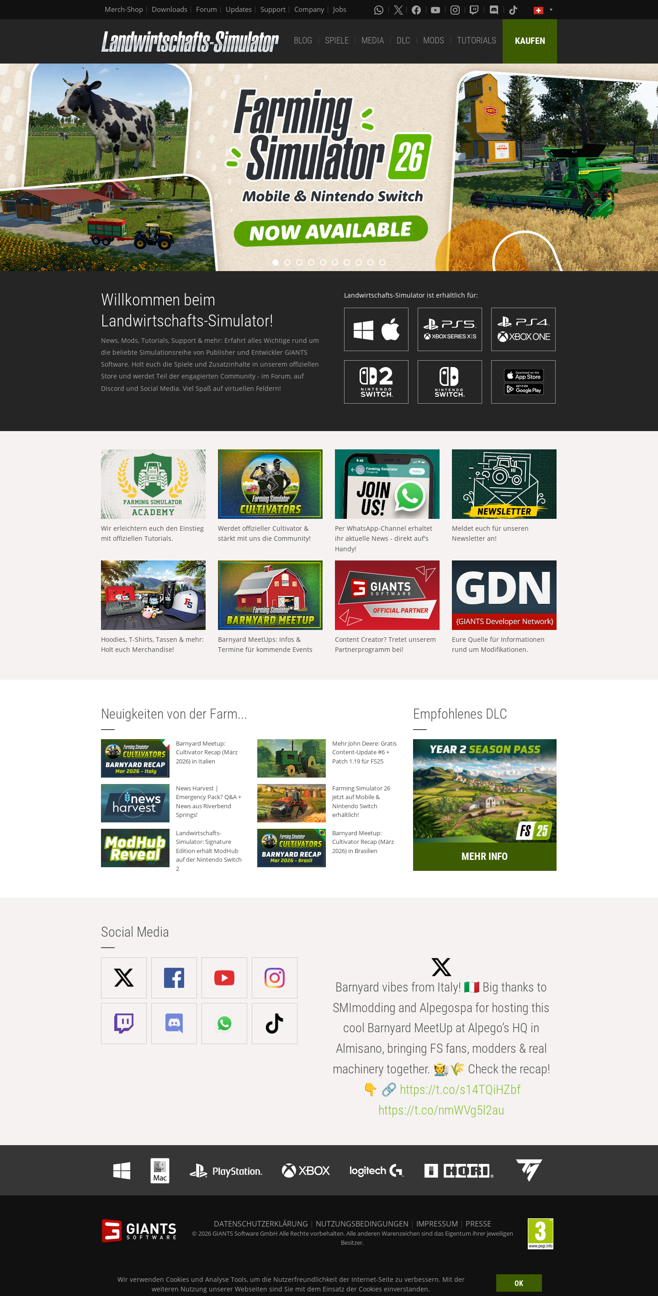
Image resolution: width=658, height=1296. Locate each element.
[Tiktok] (514, 10)
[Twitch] (475, 10)
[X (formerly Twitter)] (398, 10)
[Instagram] (456, 10)
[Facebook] (417, 10)
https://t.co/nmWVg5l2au (441, 1110)
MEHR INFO (485, 856)
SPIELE (337, 40)
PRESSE (478, 1224)
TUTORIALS (476, 40)
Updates (239, 9)
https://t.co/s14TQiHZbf (460, 1089)
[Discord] (494, 10)
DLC (403, 40)
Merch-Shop (124, 9)
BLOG (303, 40)
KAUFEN (530, 40)
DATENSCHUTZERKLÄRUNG (261, 1224)
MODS (433, 40)
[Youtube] (436, 10)
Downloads (169, 9)
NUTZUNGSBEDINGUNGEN (362, 1224)
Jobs (339, 9)
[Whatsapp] (379, 10)
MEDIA (372, 40)
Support (273, 9)
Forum (206, 9)
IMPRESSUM (437, 1224)
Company (309, 9)
